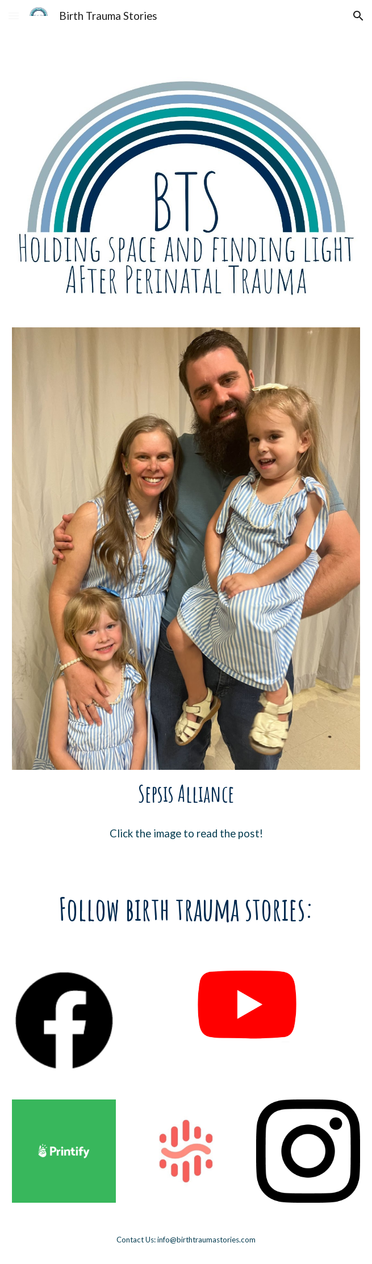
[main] (186, 793)
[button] (13, 15)
